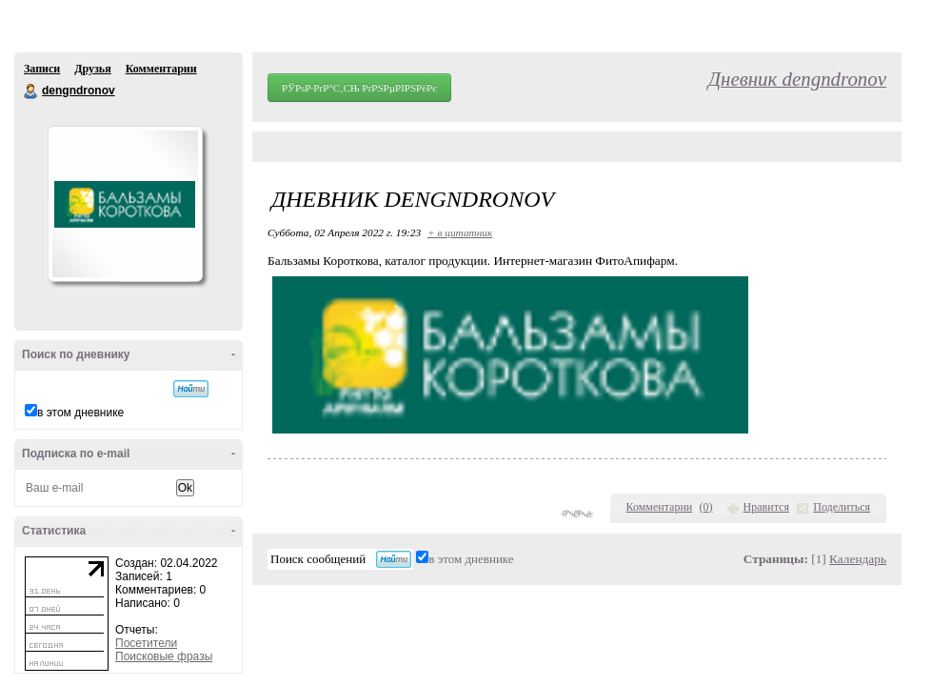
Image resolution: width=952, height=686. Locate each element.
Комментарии (161, 68)
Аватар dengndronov (124, 203)
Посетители (146, 643)
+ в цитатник (459, 232)
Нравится (766, 507)
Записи (42, 68)
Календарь (857, 559)
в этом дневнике (80, 412)
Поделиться (841, 507)
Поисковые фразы (163, 656)
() (706, 507)
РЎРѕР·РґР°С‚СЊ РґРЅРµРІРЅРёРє (359, 87)
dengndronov (31, 91)
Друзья (92, 68)
